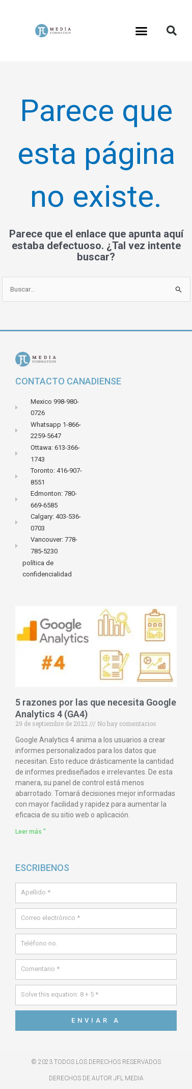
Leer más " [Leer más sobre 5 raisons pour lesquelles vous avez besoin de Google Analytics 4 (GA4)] (30, 831)
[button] (141, 30)
